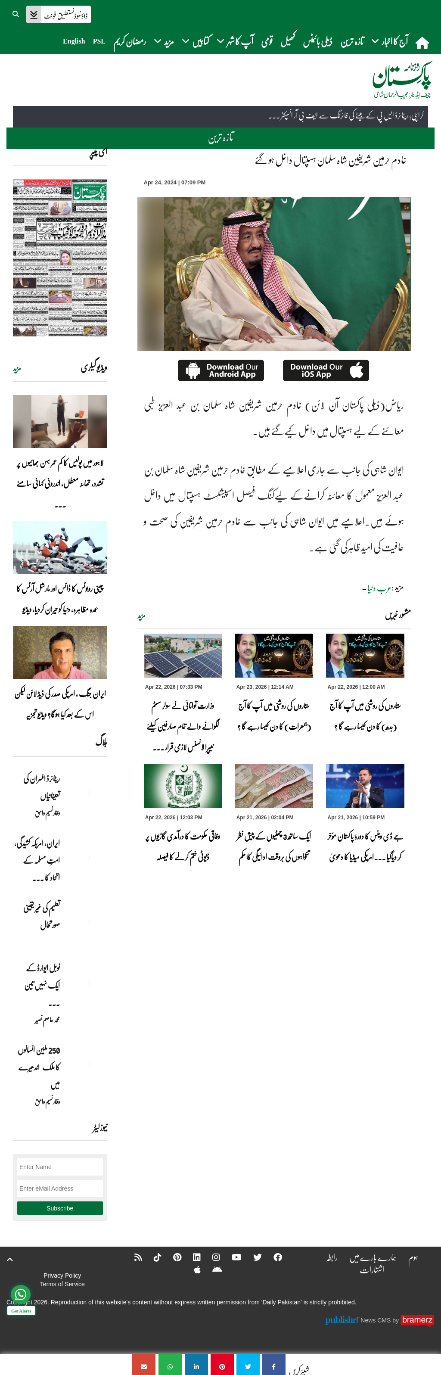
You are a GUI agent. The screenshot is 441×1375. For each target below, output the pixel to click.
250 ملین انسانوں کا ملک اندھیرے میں (39, 1067)
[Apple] (192, 1269)
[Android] (211, 1269)
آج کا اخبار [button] (389, 41)
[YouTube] (231, 1257)
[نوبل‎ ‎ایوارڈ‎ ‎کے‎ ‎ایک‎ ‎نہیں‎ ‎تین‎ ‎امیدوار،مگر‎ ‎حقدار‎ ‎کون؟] (85, 983)
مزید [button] (164, 41)
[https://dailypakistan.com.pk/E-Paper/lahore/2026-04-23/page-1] (60, 257)
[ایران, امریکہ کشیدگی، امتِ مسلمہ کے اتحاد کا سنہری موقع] (85, 858)
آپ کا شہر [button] (235, 41)
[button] (16, 13)
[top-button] (9, 1259)
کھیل (287, 41)
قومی (267, 41)
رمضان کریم (129, 41)
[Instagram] (210, 1257)
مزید (141, 615)
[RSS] (132, 1257)
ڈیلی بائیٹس (317, 41)
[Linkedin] (191, 1257)
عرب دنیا (379, 587)
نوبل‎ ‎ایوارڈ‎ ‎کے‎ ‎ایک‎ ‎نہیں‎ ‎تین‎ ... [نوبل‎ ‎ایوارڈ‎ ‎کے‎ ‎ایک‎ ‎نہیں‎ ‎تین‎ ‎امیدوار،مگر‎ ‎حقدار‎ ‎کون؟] (42, 985)
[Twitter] (252, 1257)
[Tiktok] (152, 1257)
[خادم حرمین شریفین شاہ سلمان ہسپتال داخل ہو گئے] (274, 1364)
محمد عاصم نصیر (47, 1019)
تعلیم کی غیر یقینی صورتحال (41, 916)
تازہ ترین (351, 41)
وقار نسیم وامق (47, 813)
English (74, 41)
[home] (423, 43)
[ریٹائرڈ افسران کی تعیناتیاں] (85, 793)
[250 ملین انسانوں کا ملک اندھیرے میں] (85, 1065)
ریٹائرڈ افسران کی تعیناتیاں (41, 787)
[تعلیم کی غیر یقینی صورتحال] (85, 922)
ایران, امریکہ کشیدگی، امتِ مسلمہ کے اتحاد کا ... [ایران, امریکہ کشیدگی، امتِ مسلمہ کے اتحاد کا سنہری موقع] (37, 860)
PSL (99, 41)
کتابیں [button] (195, 41)
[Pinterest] (171, 1257)
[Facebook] (272, 1257)
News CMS (376, 1320)
